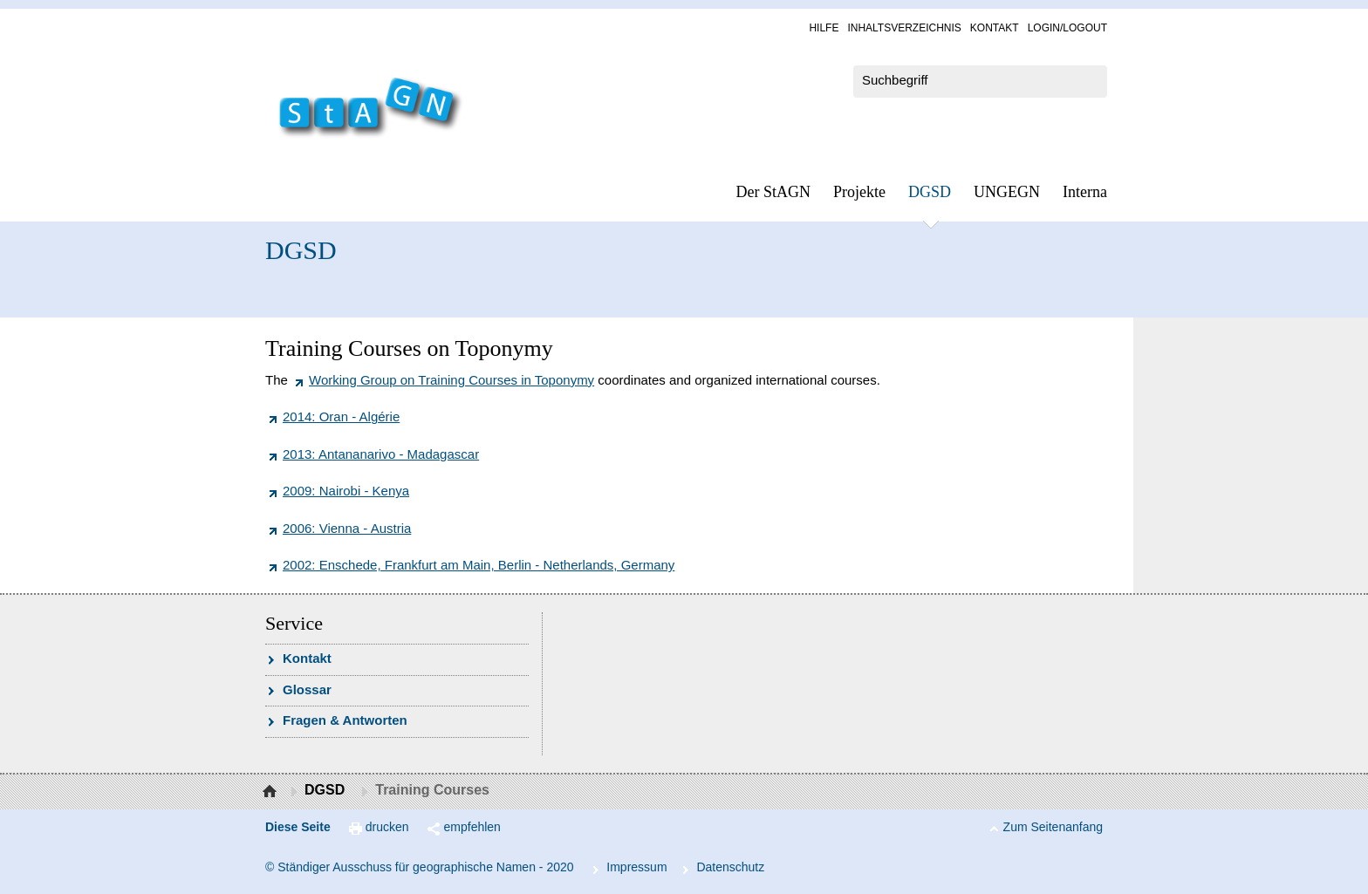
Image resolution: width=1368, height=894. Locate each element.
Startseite (272, 792)
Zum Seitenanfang (1053, 827)
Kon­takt (994, 28)
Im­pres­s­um (636, 867)
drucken (387, 827)
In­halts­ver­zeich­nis (904, 28)
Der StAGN (773, 192)
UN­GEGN (1007, 192)
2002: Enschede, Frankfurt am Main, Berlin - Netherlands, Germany (478, 564)
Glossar (307, 689)
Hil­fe (823, 28)
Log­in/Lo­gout (1067, 28)
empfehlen (472, 827)
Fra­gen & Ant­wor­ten (345, 720)
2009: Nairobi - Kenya (346, 490)
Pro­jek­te (859, 192)
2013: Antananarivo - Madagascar (381, 454)
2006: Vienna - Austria (347, 528)
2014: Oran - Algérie (341, 416)
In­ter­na (1085, 192)
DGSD (929, 192)
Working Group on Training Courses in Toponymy (451, 379)
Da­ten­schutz (730, 867)
